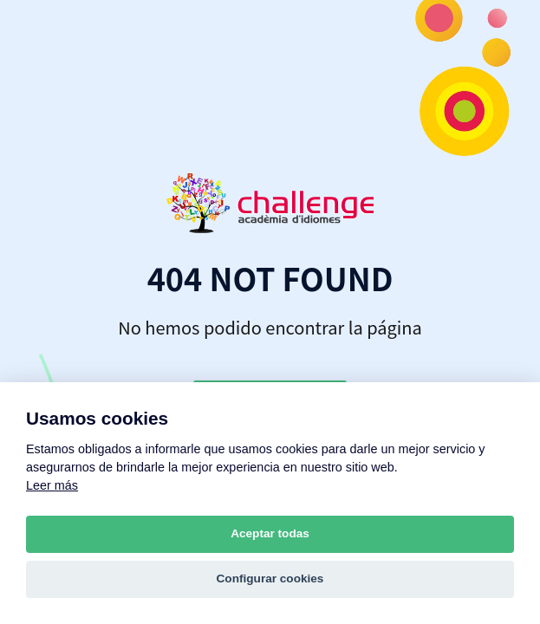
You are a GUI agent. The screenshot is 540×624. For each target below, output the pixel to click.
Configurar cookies (270, 578)
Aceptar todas (270, 533)
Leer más (52, 485)
